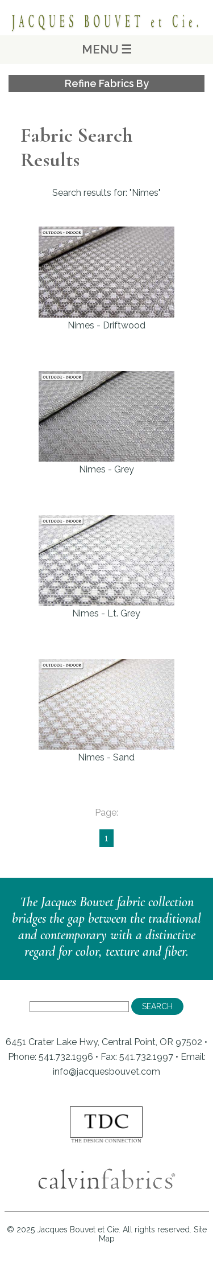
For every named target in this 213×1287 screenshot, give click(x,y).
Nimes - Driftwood (106, 278)
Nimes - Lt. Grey (106, 567)
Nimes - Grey (106, 423)
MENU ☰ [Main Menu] (107, 49)
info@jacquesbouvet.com (106, 1071)
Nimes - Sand (106, 711)
